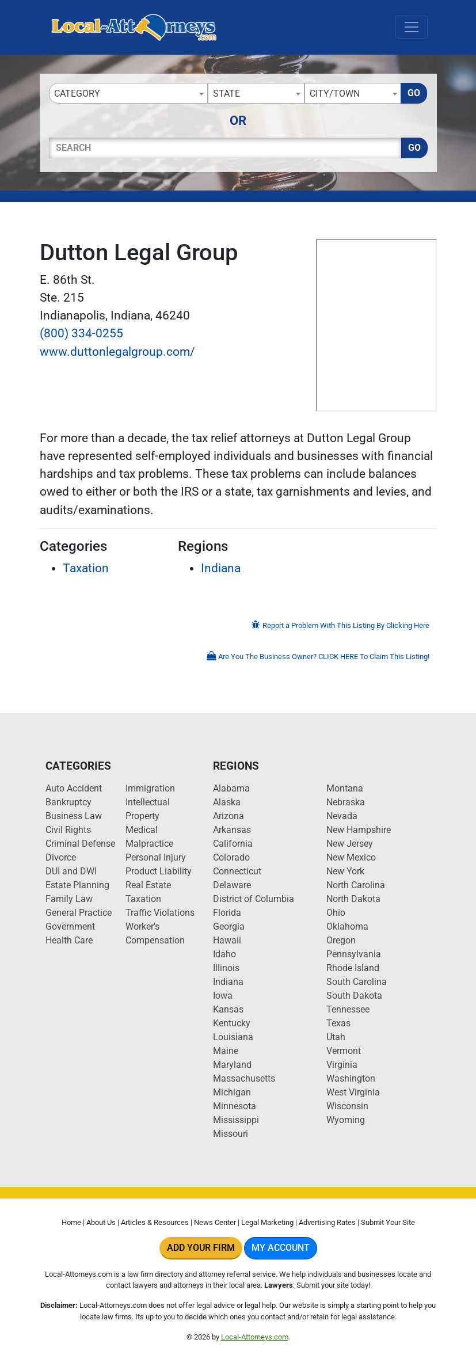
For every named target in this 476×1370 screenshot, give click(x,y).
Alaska (227, 802)
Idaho (224, 954)
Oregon (341, 940)
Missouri (230, 1133)
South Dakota (354, 995)
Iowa (223, 995)
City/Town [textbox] (335, 93)
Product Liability (158, 871)
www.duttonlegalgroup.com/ (117, 352)
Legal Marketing (267, 1222)
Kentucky (231, 1023)
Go (414, 92)
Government (70, 926)
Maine (225, 1050)
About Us (101, 1222)
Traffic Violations (160, 912)
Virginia (341, 1064)
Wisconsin (347, 1106)
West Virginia (353, 1092)
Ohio (335, 912)
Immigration (150, 788)
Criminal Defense (80, 843)
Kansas (228, 1009)
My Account (281, 1247)
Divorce (60, 857)
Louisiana (233, 1037)
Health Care (69, 940)
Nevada (341, 815)
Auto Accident (73, 788)
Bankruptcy (68, 802)
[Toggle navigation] (411, 27)
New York (345, 871)
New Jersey (349, 843)
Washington (350, 1078)
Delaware (232, 885)
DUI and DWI (71, 871)
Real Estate (148, 885)
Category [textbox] (77, 93)
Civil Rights (68, 829)
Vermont (343, 1050)
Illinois (226, 967)
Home (71, 1222)
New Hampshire (358, 829)
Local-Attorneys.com (254, 1337)
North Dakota (353, 898)
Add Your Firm (201, 1247)
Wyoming (345, 1119)
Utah (335, 1037)
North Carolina (355, 885)
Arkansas (232, 829)
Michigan (232, 1092)
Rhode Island (352, 967)
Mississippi (236, 1119)
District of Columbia (253, 898)
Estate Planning (77, 885)
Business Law (73, 815)
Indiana (221, 568)
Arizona (228, 815)
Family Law (69, 898)
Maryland (232, 1064)
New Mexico (351, 857)
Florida (227, 912)
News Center (215, 1222)
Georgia (229, 926)
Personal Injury (155, 857)
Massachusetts (244, 1078)
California (233, 843)
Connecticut (237, 871)
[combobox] (128, 93)
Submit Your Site (388, 1222)
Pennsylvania (353, 954)
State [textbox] (226, 93)
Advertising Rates (327, 1222)
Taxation (86, 568)
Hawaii (227, 940)
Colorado (231, 857)
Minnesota (234, 1106)
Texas (338, 1023)
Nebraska (345, 802)
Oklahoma (347, 926)
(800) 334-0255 (81, 333)
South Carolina (356, 981)
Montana (344, 788)
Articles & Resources (155, 1222)
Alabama (231, 788)
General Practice (78, 912)
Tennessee (348, 1009)
